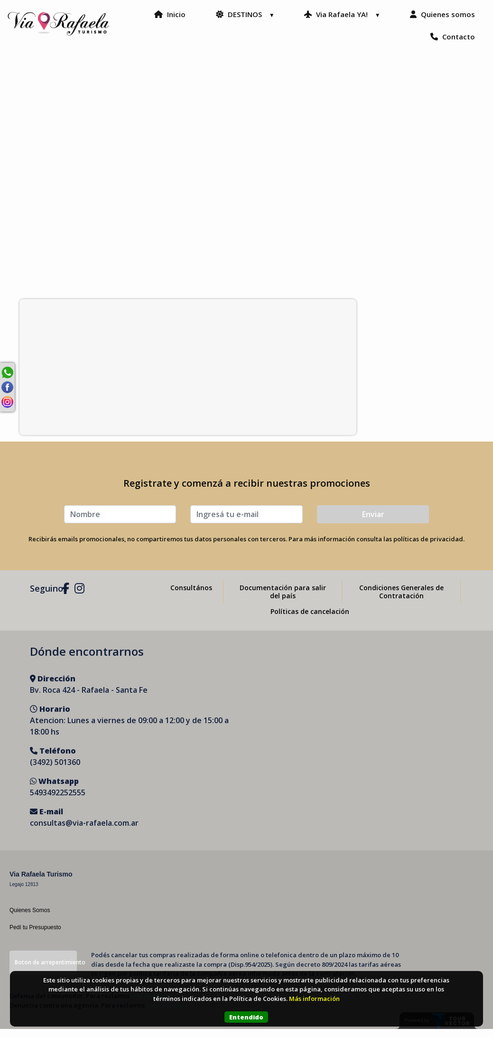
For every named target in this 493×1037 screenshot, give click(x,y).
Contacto (440, 44)
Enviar (373, 522)
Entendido (246, 1017)
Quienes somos (354, 44)
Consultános (191, 595)
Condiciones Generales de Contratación (401, 599)
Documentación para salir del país (283, 599)
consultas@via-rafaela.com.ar (84, 831)
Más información (314, 998)
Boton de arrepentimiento (46, 970)
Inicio (252, 22)
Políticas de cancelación (309, 619)
